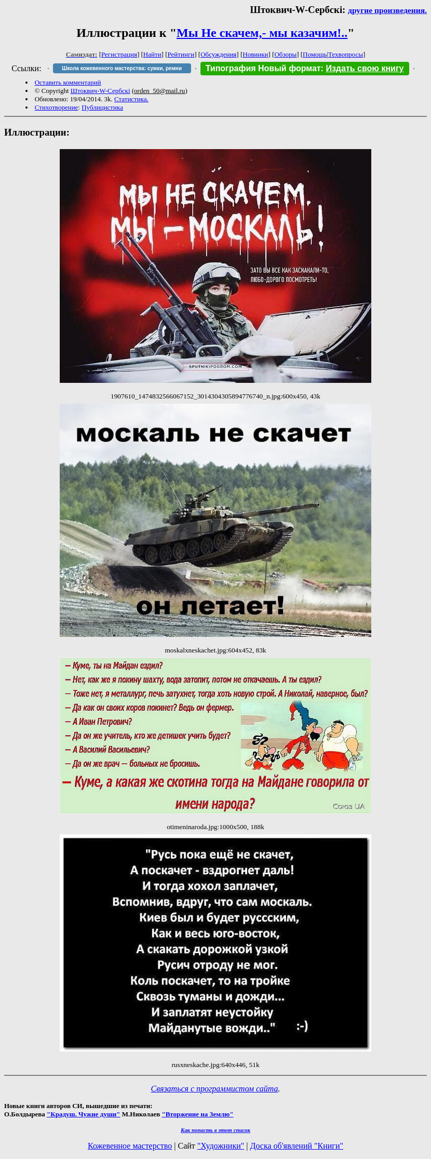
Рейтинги (181, 54)
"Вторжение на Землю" (197, 1114)
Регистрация (119, 54)
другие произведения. (387, 10)
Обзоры (285, 54)
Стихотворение (56, 107)
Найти (152, 54)
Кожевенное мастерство (130, 1145)
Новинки (255, 54)
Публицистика (102, 107)
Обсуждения (218, 54)
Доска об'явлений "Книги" (296, 1145)
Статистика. (131, 99)
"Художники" (220, 1145)
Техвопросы (345, 54)
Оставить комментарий (68, 82)
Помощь (315, 54)
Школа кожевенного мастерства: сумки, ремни (122, 68)
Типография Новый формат (263, 68)
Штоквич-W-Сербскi (100, 91)
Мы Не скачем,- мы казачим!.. (262, 32)
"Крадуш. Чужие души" (83, 1114)
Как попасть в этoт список (215, 1130)
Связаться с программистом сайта (214, 1088)
